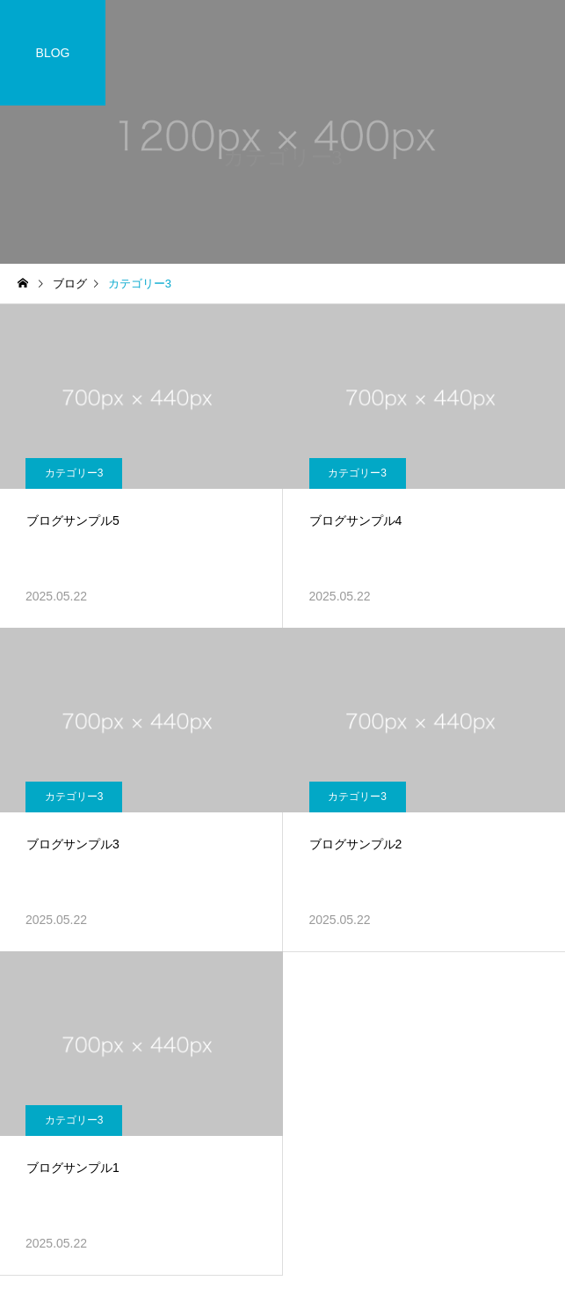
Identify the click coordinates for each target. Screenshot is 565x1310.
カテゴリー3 (74, 473)
